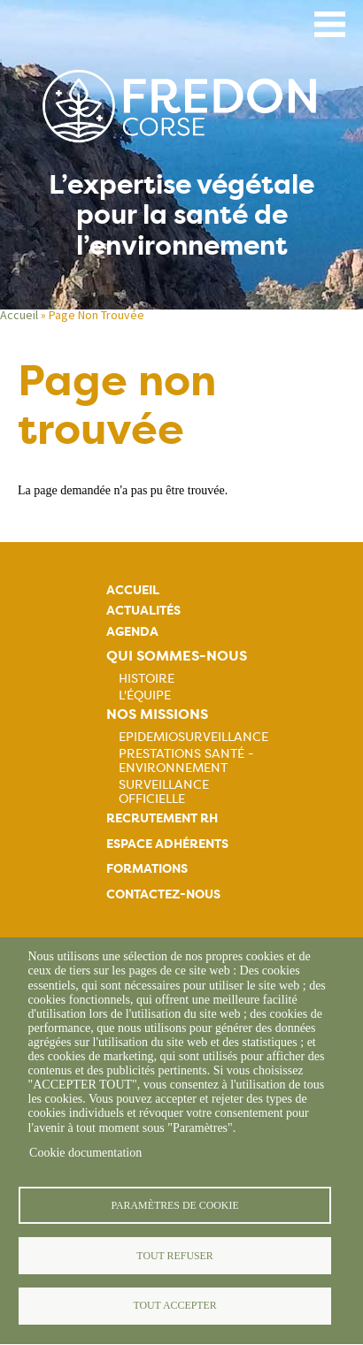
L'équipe (145, 695)
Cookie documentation (85, 1152)
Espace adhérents (167, 844)
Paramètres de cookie (174, 1205)
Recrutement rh (162, 818)
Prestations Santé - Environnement (186, 760)
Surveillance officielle (164, 791)
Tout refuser (174, 1255)
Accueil (19, 315)
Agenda (132, 631)
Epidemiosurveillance (193, 737)
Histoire (146, 678)
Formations (147, 868)
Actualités (143, 610)
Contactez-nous (163, 894)
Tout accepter (174, 1305)
